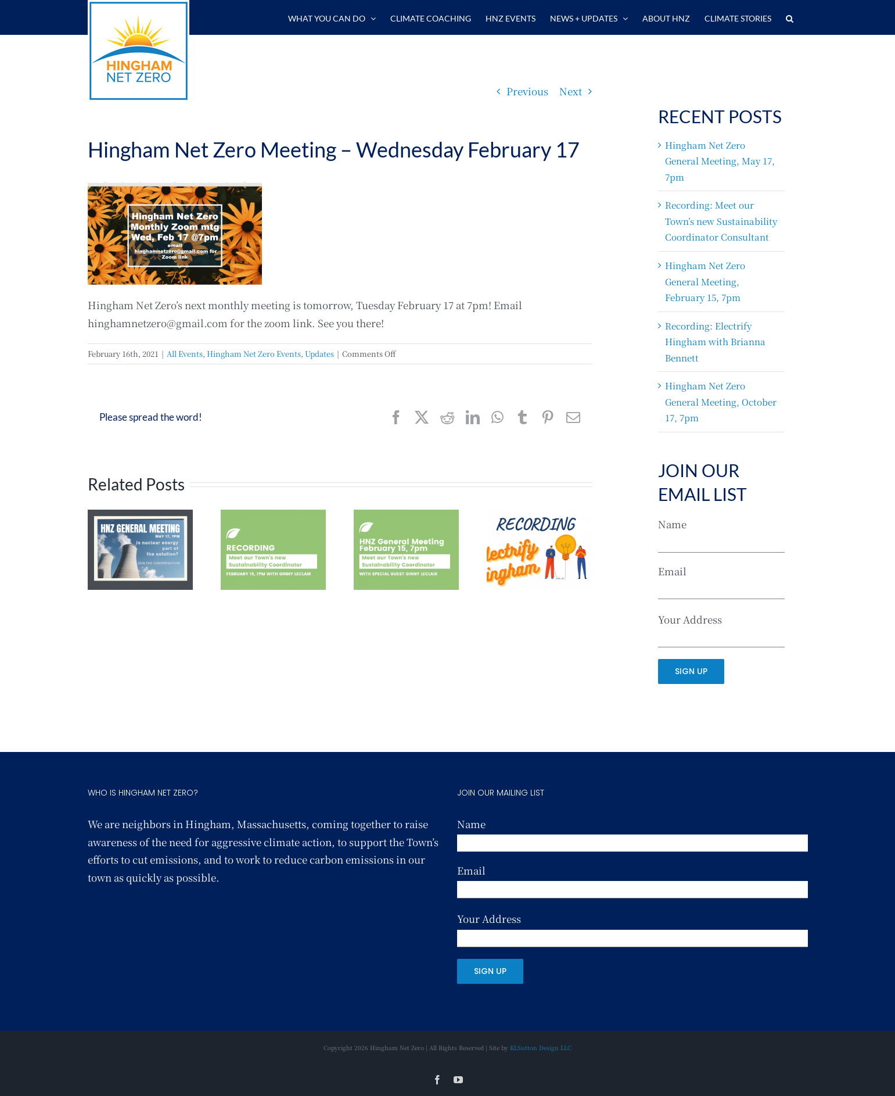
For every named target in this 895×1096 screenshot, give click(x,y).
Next (570, 91)
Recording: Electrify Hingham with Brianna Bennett (715, 341)
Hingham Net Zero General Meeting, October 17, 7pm (721, 401)
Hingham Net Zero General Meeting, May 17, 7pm (720, 160)
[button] (789, 17)
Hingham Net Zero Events (254, 353)
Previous (527, 91)
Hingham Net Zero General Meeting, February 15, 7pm (705, 281)
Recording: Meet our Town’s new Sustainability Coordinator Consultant (721, 220)
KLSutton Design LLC (540, 1047)
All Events (185, 353)
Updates (319, 353)
